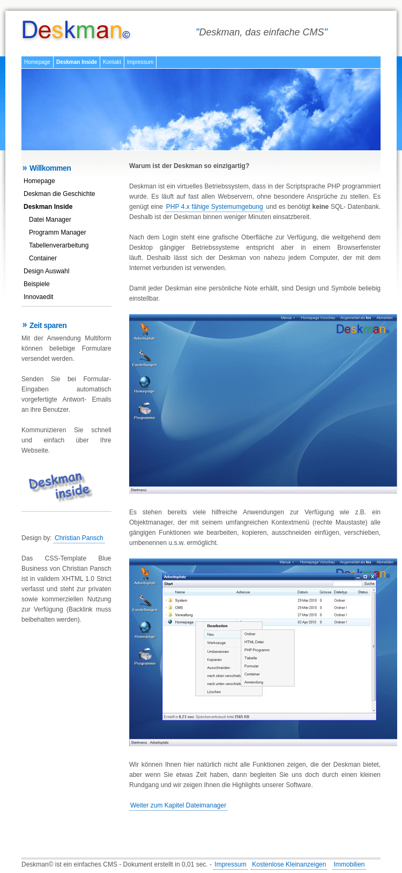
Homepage (37, 62)
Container (43, 258)
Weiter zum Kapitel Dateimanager (178, 805)
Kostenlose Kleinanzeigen (289, 864)
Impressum (140, 62)
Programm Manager (57, 232)
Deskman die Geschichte (59, 194)
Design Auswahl (46, 271)
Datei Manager (50, 219)
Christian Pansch (79, 538)
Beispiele (37, 284)
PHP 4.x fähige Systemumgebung (214, 206)
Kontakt (112, 62)
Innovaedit (38, 297)
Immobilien (348, 864)
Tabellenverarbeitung (58, 245)
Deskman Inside (76, 62)
